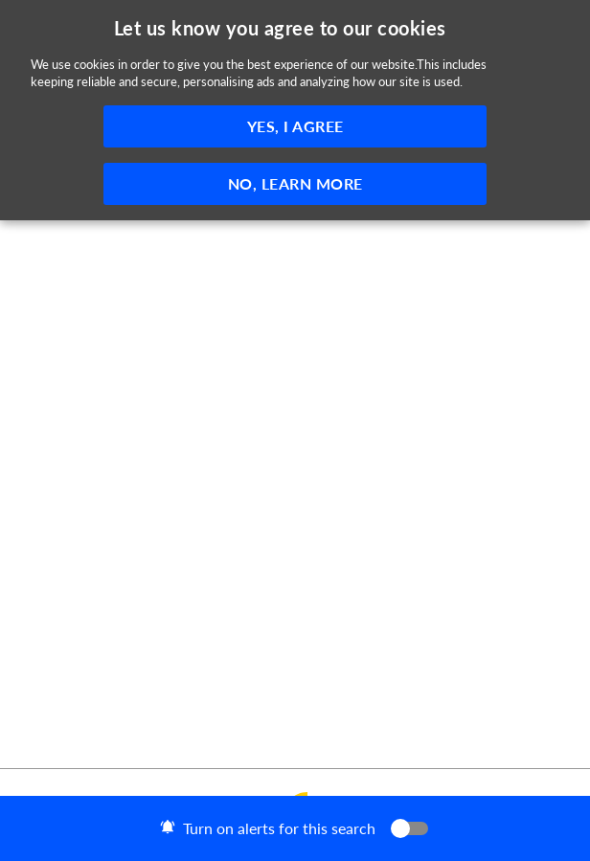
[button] (295, 828)
